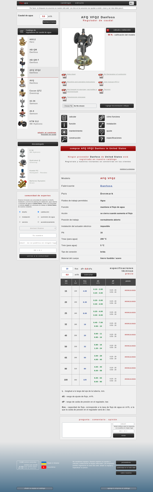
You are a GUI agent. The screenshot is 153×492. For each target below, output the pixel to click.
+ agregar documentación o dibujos (117, 106)
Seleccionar (49, 22)
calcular (88, 275)
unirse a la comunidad (38, 256)
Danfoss (106, 186)
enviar (123, 435)
